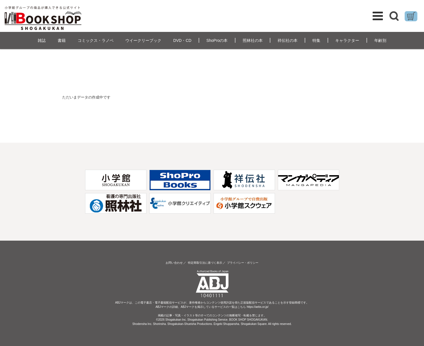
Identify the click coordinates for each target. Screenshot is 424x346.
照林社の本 (253, 40)
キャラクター (347, 40)
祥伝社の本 (288, 40)
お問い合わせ (174, 262)
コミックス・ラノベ (96, 40)
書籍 (62, 40)
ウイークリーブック (143, 40)
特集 (316, 40)
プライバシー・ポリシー (242, 262)
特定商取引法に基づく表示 (205, 262)
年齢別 (380, 40)
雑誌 (42, 40)
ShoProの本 (217, 40)
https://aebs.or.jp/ (257, 306)
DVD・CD (182, 40)
